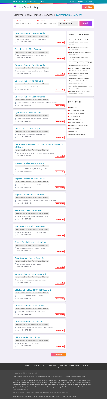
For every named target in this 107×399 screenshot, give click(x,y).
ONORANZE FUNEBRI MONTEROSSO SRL (33, 289)
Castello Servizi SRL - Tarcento (28, 49)
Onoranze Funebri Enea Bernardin (30, 33)
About (35, 1)
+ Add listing (87, 7)
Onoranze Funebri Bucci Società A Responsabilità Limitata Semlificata (79, 81)
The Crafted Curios (74, 116)
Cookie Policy (63, 366)
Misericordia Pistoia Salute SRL (28, 210)
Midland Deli (73, 107)
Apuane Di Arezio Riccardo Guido (30, 226)
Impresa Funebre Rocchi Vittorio (29, 194)
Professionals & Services (68, 15)
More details (60, 42)
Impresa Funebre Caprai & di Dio (29, 162)
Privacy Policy (52, 366)
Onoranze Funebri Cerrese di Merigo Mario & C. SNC (80, 42)
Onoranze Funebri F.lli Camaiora (29, 321)
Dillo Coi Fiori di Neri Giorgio (27, 337)
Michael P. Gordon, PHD (76, 122)
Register (80, 1)
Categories (28, 1)
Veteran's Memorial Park (76, 113)
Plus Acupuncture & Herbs (77, 134)
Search (86, 23)
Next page (58, 355)
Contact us (42, 1)
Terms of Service (74, 366)
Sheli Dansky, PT (74, 128)
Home (15, 1)
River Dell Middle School (76, 110)
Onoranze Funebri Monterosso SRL (30, 274)
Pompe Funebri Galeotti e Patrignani (31, 242)
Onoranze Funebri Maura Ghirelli (29, 305)
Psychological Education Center (78, 125)
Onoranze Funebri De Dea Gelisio (30, 80)
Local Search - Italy (28, 7)
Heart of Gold (73, 131)
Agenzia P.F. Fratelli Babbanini (28, 112)
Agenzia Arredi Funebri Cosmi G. (29, 258)
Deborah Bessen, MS (75, 119)
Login (72, 1)
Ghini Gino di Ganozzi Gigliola (28, 128)
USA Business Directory (57, 368)
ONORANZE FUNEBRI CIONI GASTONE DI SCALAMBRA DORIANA (39, 145)
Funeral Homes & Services (40, 36)
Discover (21, 1)
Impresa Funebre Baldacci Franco (30, 178)
